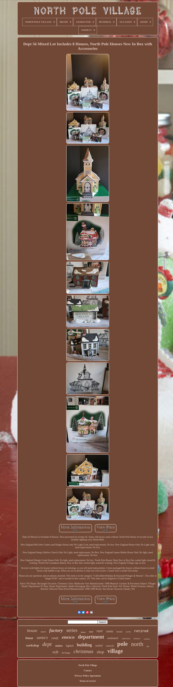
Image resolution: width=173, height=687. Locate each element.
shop (100, 652)
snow (43, 631)
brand (119, 631)
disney (83, 632)
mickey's (137, 638)
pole (122, 644)
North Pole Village (87, 665)
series (71, 630)
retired (141, 631)
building (84, 645)
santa (109, 631)
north (137, 644)
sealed (99, 645)
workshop (32, 645)
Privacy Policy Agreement (88, 676)
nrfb (55, 652)
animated (112, 638)
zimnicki (110, 646)
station (59, 645)
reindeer (147, 639)
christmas (83, 651)
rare (99, 631)
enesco (68, 637)
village (115, 651)
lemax (29, 638)
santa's (42, 637)
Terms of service (87, 681)
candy (54, 638)
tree (148, 646)
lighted (69, 645)
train (91, 632)
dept (47, 644)
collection (125, 638)
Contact (88, 670)
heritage (66, 652)
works (128, 631)
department (91, 637)
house (32, 630)
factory (56, 630)
